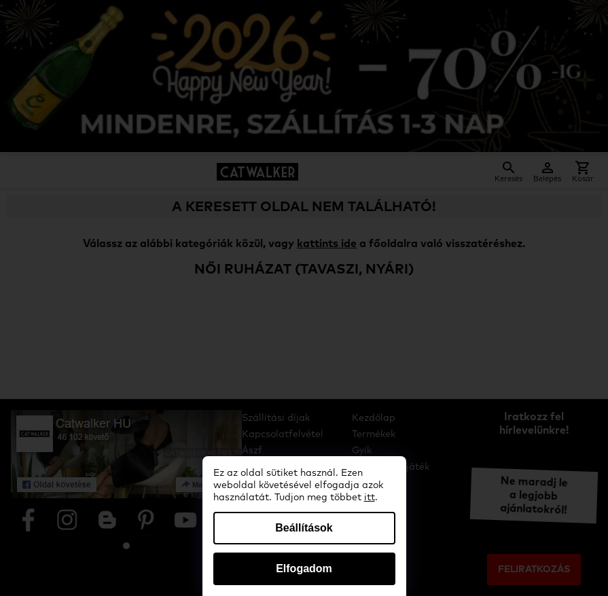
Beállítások (303, 528)
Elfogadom (304, 568)
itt (369, 497)
